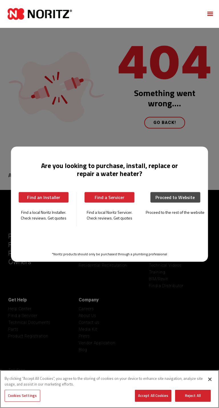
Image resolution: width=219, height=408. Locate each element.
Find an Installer (43, 197)
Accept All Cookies (153, 395)
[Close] (210, 379)
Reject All (193, 395)
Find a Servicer (109, 197)
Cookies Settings (22, 395)
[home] (102, 14)
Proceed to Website (175, 197)
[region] (109, 389)
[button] (210, 14)
